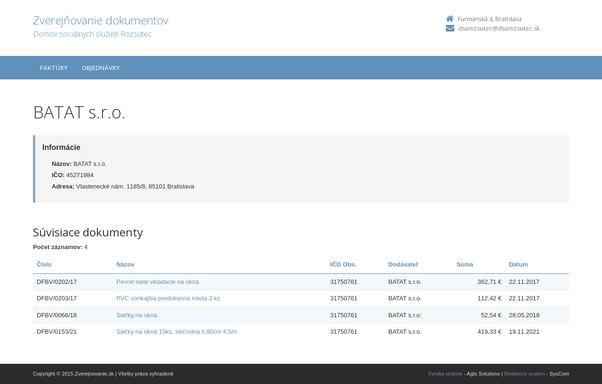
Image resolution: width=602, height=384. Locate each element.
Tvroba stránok (445, 373)
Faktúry (54, 67)
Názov (126, 264)
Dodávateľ (403, 264)
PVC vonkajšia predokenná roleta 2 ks (168, 298)
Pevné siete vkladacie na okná (158, 281)
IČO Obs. (343, 264)
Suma (465, 264)
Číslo (44, 264)
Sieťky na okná (137, 315)
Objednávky (101, 67)
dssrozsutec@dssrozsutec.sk (498, 28)
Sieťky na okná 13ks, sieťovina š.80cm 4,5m (177, 331)
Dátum (518, 264)
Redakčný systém (524, 373)
